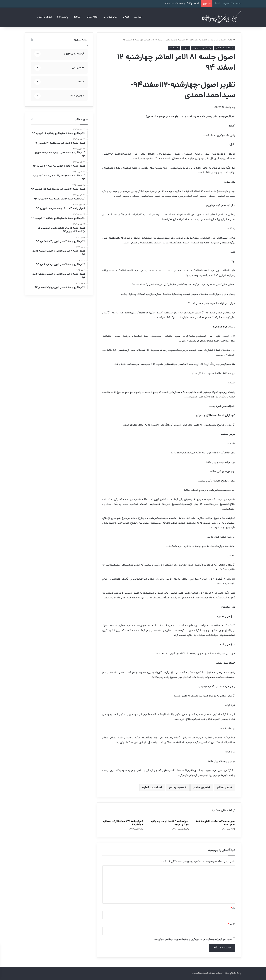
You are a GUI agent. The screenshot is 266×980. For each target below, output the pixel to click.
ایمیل (231, 924)
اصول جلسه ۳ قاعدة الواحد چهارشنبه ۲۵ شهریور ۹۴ (170, 823)
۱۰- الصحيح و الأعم (179, 40)
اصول (139, 17)
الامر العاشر (223, 787)
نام (233, 908)
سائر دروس (111, 17)
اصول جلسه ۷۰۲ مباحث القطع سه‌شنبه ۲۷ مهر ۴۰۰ (215, 823)
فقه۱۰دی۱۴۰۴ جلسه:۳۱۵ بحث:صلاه (182, 3)
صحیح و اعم (177, 787)
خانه (231, 40)
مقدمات (194, 40)
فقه (127, 17)
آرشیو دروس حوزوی (217, 40)
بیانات (77, 17)
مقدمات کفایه (151, 787)
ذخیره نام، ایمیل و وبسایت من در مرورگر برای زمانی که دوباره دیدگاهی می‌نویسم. (193, 939)
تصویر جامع (200, 787)
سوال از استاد (44, 17)
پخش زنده (62, 17)
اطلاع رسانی (92, 17)
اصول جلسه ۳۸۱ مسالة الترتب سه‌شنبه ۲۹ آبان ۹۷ (123, 823)
